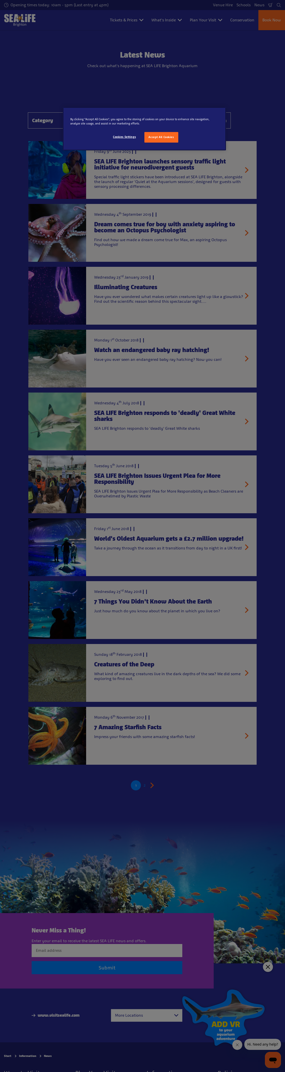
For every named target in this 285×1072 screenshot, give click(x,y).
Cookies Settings (124, 137)
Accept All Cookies (161, 137)
